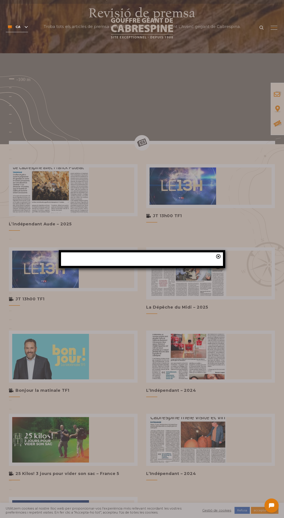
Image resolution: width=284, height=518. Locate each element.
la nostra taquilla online (155, 289)
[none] (17, 27)
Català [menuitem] (18, 27)
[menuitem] (17, 27)
